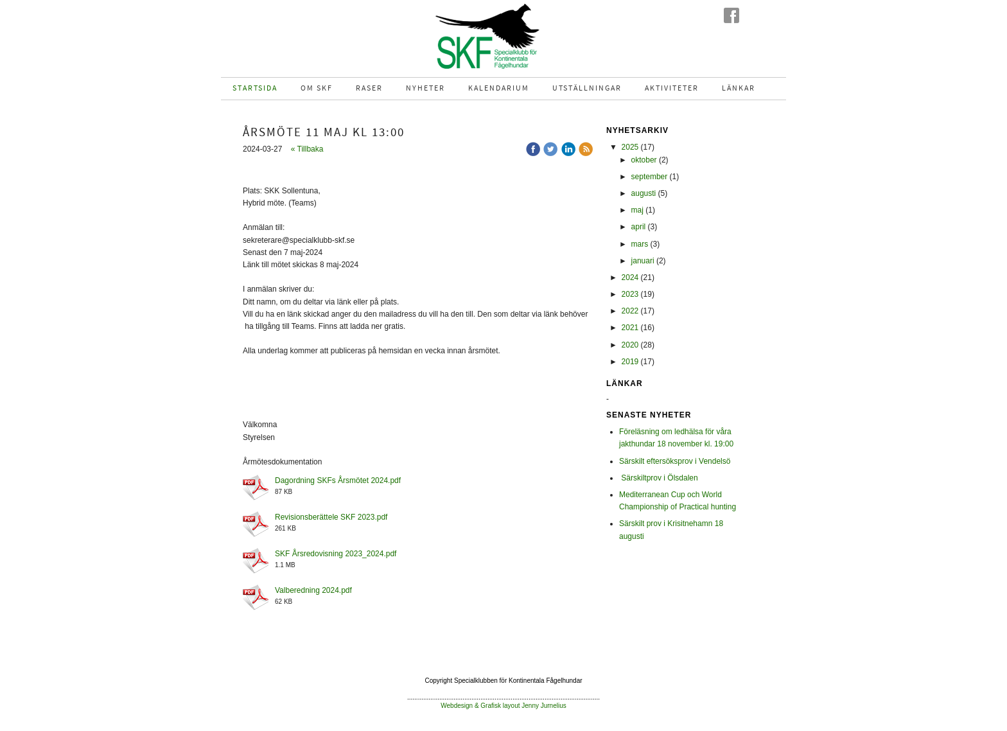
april (638, 226)
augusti (643, 193)
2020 (630, 344)
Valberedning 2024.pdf (313, 590)
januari (642, 260)
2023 (630, 294)
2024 (630, 277)
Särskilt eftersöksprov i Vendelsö (674, 461)
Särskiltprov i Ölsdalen (658, 477)
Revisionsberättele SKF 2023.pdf (331, 517)
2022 (630, 310)
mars (640, 244)
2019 (630, 361)
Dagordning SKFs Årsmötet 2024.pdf (338, 480)
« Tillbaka (307, 149)
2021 (630, 327)
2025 (630, 147)
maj (637, 210)
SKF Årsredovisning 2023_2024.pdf (335, 553)
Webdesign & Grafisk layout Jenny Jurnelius (503, 705)
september (649, 176)
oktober (644, 159)
